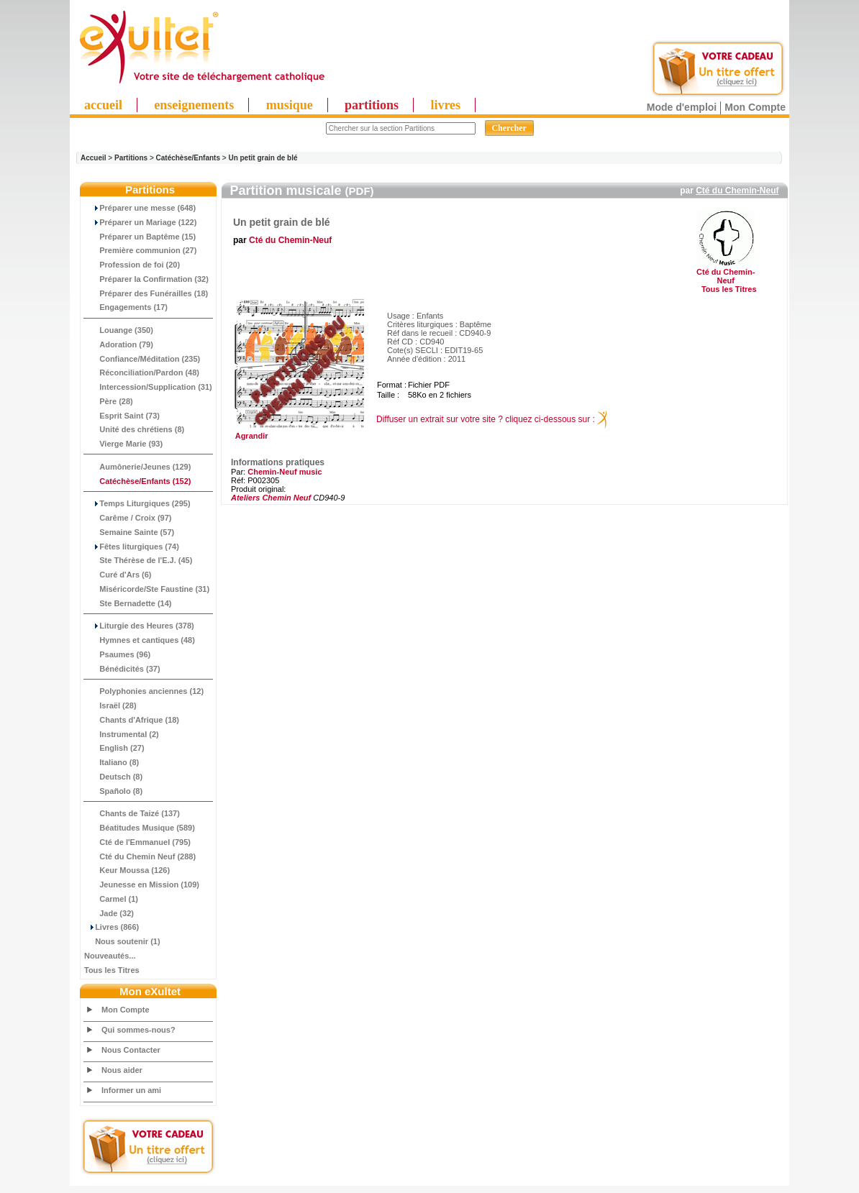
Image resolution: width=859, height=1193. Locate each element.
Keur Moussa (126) (127, 870)
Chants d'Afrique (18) (131, 720)
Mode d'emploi (682, 107)
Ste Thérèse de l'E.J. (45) (138, 560)
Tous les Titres (112, 970)
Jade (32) (109, 913)
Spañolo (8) (113, 791)
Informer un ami (131, 1090)
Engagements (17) (126, 307)
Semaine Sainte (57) (129, 532)
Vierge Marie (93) (123, 443)
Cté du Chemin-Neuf (737, 191)
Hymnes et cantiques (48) (139, 640)
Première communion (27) (140, 250)
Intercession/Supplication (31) (148, 387)
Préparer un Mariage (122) (140, 222)
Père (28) (108, 401)
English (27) (114, 748)
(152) (137, 481)
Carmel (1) (111, 899)
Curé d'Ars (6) (118, 574)
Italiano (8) (111, 762)
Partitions (130, 158)
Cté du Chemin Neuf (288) (140, 856)
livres (445, 105)
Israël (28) (110, 705)
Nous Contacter (130, 1050)
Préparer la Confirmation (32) (146, 279)
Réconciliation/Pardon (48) (141, 372)
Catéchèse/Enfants (188, 158)
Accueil (93, 158)
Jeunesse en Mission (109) (141, 884)
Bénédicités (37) (122, 668)
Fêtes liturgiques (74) (131, 546)
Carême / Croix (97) (128, 517)
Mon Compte (755, 107)
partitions (372, 105)
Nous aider (121, 1070)
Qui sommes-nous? (138, 1029)
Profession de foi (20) (132, 264)
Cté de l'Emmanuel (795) (137, 842)
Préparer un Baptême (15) (140, 236)
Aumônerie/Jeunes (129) (137, 466)
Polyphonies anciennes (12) (144, 691)
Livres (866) (111, 927)
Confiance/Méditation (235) (142, 359)
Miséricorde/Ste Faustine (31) (146, 589)
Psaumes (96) (117, 654)
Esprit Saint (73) (122, 415)
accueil (103, 105)
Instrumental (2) (121, 734)
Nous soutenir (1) (122, 941)
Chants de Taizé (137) (132, 813)
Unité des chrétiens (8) (134, 429)
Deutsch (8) (113, 776)
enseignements (194, 105)
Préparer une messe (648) (140, 208)
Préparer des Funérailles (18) (146, 293)
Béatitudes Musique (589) (139, 827)
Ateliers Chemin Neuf (271, 497)
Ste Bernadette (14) (128, 603)
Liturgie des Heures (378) (139, 625)
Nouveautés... (110, 955)
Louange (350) (118, 330)
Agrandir (297, 432)
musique (289, 105)
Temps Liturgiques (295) (137, 503)
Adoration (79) (118, 344)
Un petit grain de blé (262, 158)
